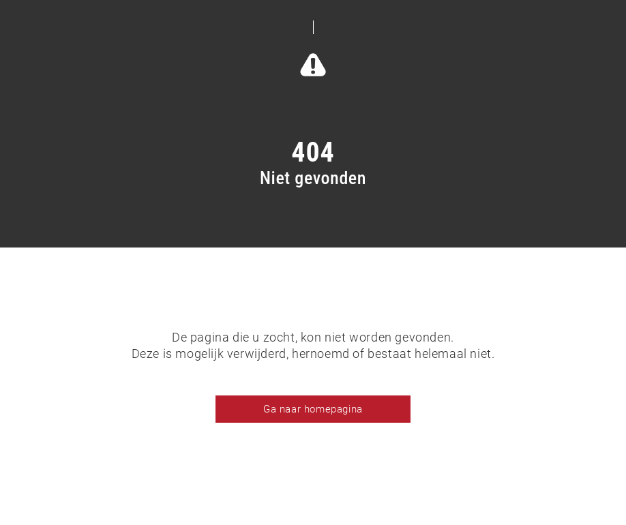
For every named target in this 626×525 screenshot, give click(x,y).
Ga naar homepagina (313, 409)
